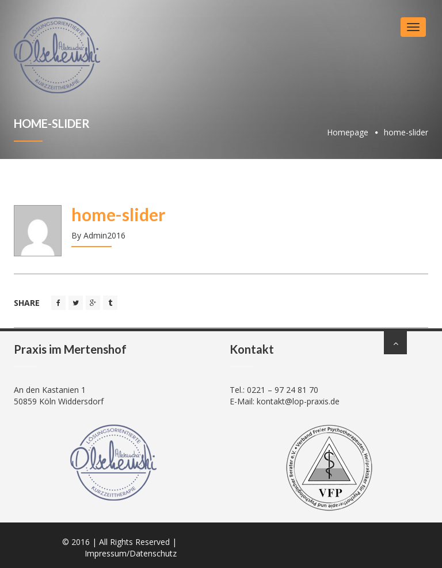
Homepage (347, 132)
